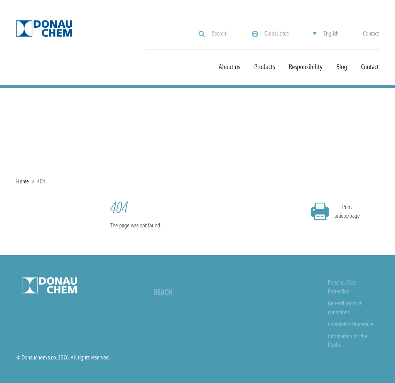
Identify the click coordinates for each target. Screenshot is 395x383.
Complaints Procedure (351, 324)
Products (264, 67)
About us (229, 67)
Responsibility (305, 67)
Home (22, 181)
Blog (341, 67)
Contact (371, 33)
